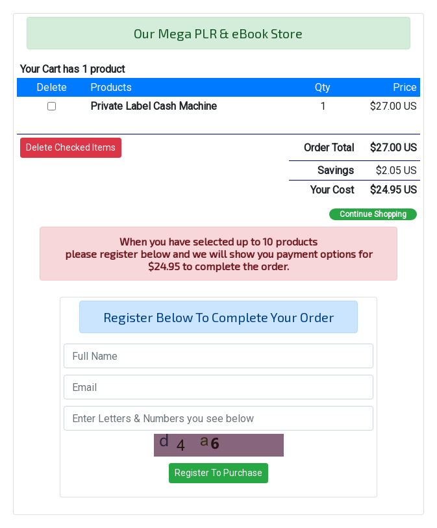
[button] (70, 148)
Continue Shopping (373, 214)
